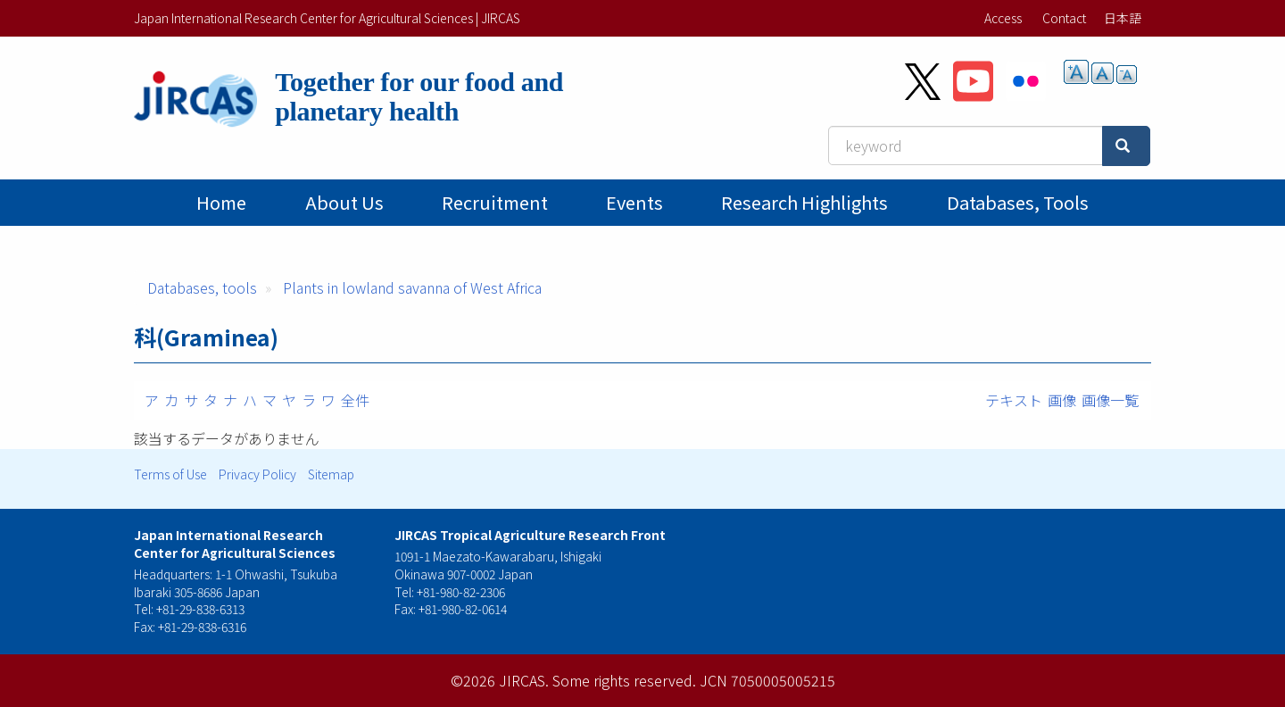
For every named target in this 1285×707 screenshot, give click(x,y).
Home (221, 202)
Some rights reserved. (624, 680)
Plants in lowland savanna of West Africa (412, 287)
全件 (355, 400)
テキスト (1013, 400)
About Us (344, 202)
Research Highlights (804, 202)
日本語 (1122, 18)
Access (1003, 18)
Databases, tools (1018, 202)
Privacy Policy (257, 474)
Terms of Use (170, 474)
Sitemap (331, 474)
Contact (1064, 18)
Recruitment (495, 202)
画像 (1062, 400)
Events (634, 202)
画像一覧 (1110, 400)
